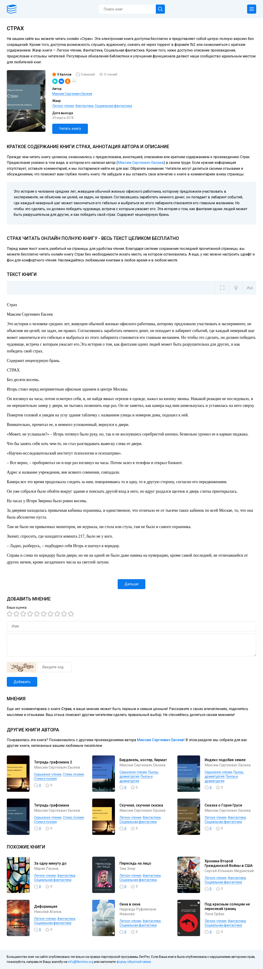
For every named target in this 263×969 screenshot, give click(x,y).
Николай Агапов (48, 912)
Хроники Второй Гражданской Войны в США (229, 863)
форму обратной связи (134, 962)
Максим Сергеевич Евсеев (72, 94)
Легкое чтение (63, 106)
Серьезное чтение (48, 774)
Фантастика (84, 106)
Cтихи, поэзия (73, 774)
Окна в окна (129, 904)
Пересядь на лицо (135, 863)
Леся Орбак (214, 914)
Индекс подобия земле (225, 760)
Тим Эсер (127, 868)
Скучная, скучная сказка (141, 805)
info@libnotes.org (80, 962)
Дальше (131, 584)
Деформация (45, 906)
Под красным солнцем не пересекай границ (227, 906)
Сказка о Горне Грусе (223, 805)
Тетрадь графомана (51, 805)
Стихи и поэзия (45, 778)
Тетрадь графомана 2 (53, 762)
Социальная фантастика (113, 106)
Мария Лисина (46, 868)
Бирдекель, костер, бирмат (143, 760)
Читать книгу (70, 128)
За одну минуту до (50, 863)
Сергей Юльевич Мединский (229, 871)
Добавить (22, 682)
